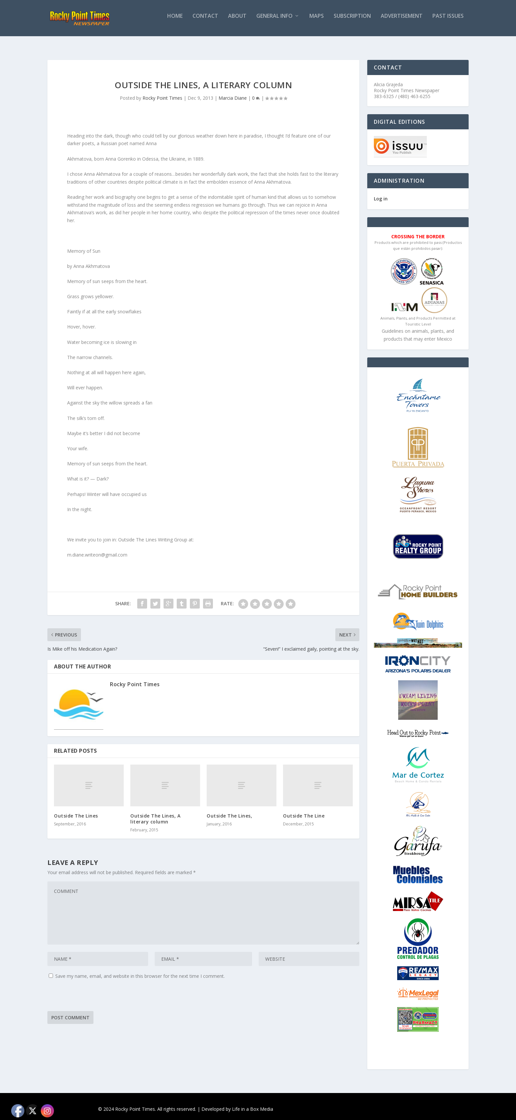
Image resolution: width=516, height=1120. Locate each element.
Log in (381, 193)
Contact (205, 21)
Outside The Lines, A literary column (155, 813)
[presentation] (97, 992)
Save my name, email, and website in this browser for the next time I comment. (140, 970)
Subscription (352, 21)
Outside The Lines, (229, 810)
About (237, 21)
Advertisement (402, 21)
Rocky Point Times (162, 92)
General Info (274, 21)
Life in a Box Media (252, 1103)
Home (175, 21)
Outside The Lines (76, 810)
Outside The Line (303, 810)
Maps (316, 21)
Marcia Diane (233, 92)
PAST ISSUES (448, 21)
